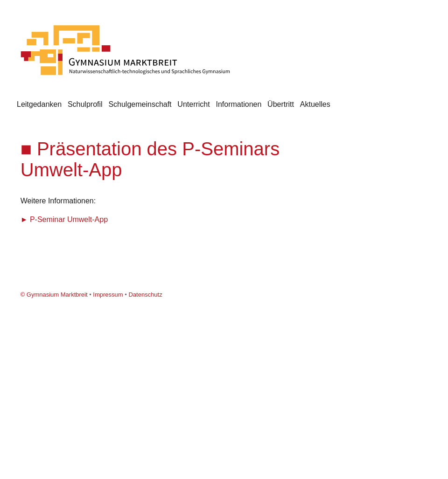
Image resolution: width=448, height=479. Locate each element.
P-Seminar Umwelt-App (69, 219)
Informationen (238, 104)
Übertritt (280, 104)
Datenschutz (145, 294)
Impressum (108, 294)
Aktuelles (315, 104)
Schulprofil (85, 104)
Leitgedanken (39, 104)
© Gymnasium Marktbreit (54, 294)
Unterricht (193, 104)
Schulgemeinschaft (139, 104)
